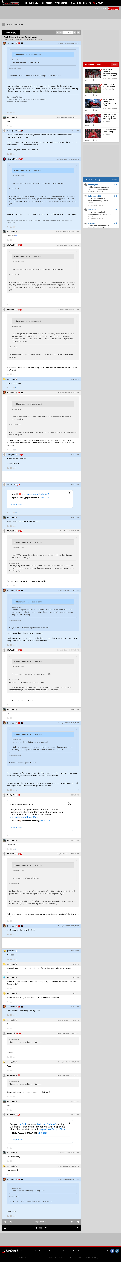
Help (45, 1251)
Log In (97, 8)
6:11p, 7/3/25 (75, 245)
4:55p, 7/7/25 (75, 1179)
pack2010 (11, 1075)
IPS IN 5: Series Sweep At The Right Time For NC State (110, 103)
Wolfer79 (10, 484)
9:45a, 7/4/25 (75, 517)
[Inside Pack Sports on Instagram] (117, 1251)
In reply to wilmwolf (64, 309)
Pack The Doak (15, 24)
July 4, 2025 (44, 498)
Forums (25, 3)
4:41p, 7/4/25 (75, 840)
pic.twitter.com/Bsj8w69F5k (36, 494)
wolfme (99, 225)
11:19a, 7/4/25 (75, 590)
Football (49, 3)
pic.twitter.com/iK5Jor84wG (24, 816)
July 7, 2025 (42, 1133)
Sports (64, 3)
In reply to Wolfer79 (64, 1153)
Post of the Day (93, 179)
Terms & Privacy (62, 1251)
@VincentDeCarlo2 (46, 1124)
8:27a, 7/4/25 (75, 392)
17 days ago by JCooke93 (34, 39)
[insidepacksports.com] (11, 2)
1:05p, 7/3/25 (75, 43)
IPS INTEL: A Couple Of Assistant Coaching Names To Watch (110, 73)
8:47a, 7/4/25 (75, 454)
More (85, 3)
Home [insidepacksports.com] (23, 1251)
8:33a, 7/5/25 (75, 926)
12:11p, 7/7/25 (74, 1101)
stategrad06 (12, 131)
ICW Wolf (10, 245)
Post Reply (11, 32)
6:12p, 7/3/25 (75, 309)
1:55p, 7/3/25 (75, 117)
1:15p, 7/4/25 (75, 650)
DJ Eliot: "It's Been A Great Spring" (110, 131)
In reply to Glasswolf (63, 117)
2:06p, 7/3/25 (75, 131)
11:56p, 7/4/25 (74, 854)
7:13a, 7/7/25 (75, 977)
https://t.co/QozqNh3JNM (52, 1129)
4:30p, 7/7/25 (75, 1153)
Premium (72, 3)
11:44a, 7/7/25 (75, 1007)
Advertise (38, 1251)
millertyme (99, 186)
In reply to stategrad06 (63, 232)
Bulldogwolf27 (99, 199)
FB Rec (57, 3)
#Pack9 (24, 1124)
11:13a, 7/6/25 (75, 964)
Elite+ (79, 3)
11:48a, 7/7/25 (75, 1033)
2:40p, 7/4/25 (75, 723)
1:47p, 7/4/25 (75, 709)
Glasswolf (11, 43)
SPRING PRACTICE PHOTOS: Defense (109, 86)
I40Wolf (10, 1033)
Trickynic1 (11, 454)
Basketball (33, 3)
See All (114, 65)
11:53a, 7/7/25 (75, 1062)
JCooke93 (11, 117)
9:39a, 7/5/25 (75, 951)
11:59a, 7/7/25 (75, 1075)
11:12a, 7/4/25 (75, 531)
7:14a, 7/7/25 (75, 993)
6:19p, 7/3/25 (75, 379)
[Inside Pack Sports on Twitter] (108, 1251)
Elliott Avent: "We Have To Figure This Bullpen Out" (109, 117)
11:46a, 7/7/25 (75, 1020)
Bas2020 (99, 213)
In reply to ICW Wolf (64, 43)
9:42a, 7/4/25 (75, 484)
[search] (90, 3)
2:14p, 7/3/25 (75, 159)
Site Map (72, 1251)
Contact (52, 1251)
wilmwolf (11, 159)
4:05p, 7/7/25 (75, 1115)
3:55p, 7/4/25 (75, 795)
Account (30, 1251)
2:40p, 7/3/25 (75, 232)
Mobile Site (81, 1251)
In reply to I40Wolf (63, 1062)
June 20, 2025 (44, 821)
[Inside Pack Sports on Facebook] (112, 1251)
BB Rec (42, 3)
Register (103, 8)
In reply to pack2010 (64, 1166)
